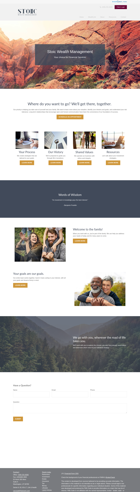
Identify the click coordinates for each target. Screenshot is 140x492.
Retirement (46, 474)
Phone (92, 390)
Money (44, 486)
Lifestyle (45, 488)
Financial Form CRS (71, 473)
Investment (46, 477)
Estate (44, 479)
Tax (43, 483)
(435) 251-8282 (106, 7)
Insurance (45, 481)
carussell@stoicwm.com (21, 491)
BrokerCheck (110, 477)
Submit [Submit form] (18, 419)
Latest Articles (47, 490)
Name (15, 390)
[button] (81, 17)
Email (54, 390)
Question (16, 402)
